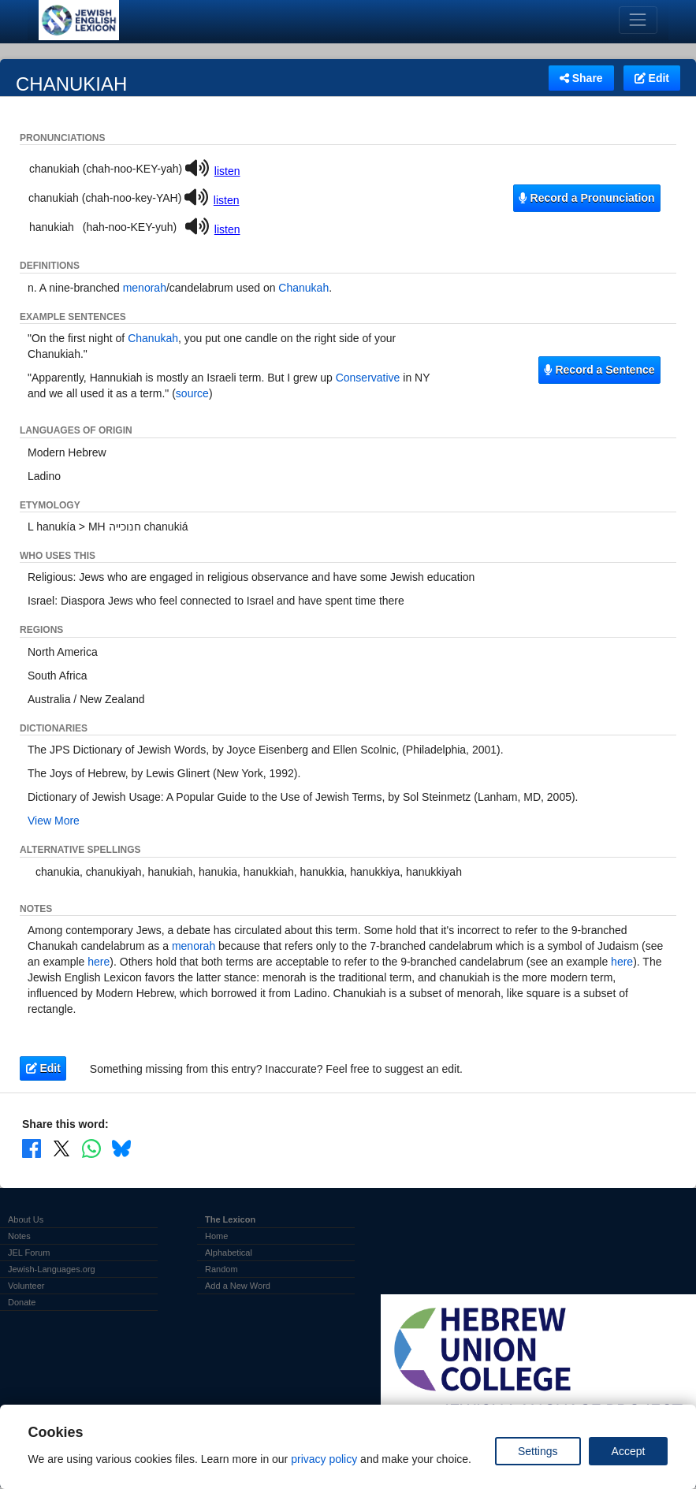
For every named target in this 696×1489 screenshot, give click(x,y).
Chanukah (303, 287)
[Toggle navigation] (638, 20)
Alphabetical (228, 1252)
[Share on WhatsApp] (91, 1147)
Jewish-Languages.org (51, 1269)
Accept (629, 1451)
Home (216, 1236)
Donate (21, 1302)
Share (581, 78)
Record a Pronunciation (586, 198)
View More (54, 820)
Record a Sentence (599, 369)
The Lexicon (230, 1219)
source (192, 393)
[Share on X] (61, 1147)
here (98, 961)
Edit (652, 78)
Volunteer (26, 1285)
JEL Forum (29, 1252)
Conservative (368, 377)
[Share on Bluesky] (121, 1147)
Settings (538, 1451)
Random (221, 1269)
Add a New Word (237, 1285)
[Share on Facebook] (31, 1147)
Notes (19, 1236)
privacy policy (324, 1459)
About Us (25, 1219)
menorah (144, 287)
